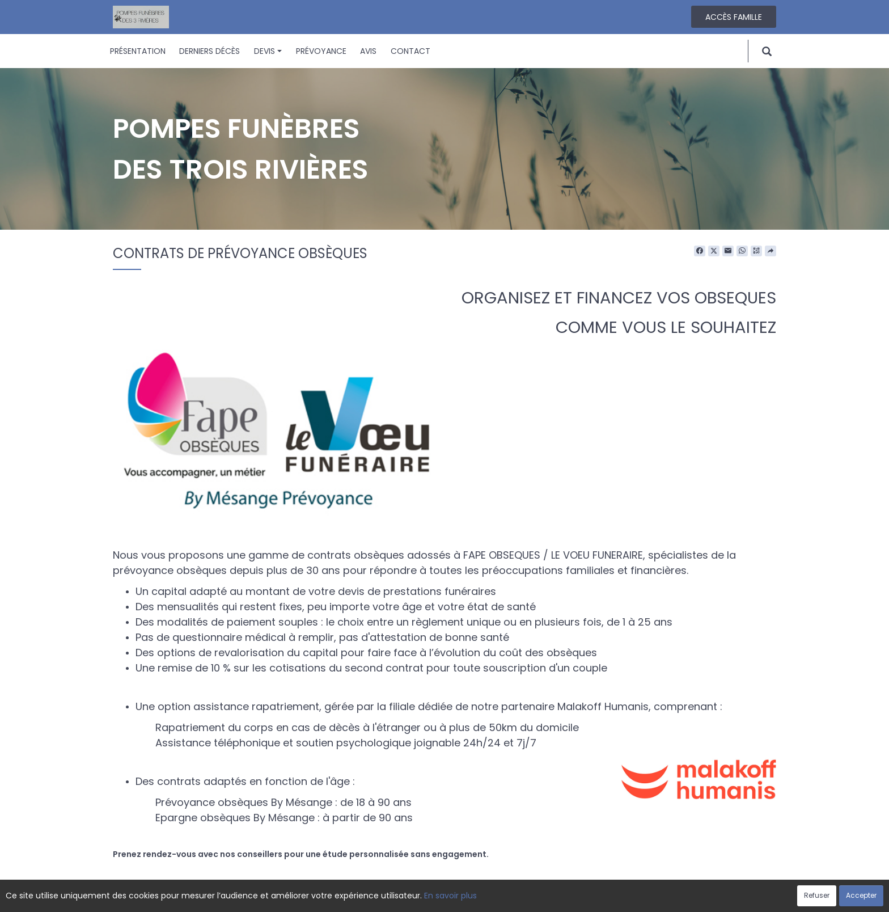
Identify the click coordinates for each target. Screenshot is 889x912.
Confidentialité (441, 897)
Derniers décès (209, 51)
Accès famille (733, 17)
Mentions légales (553, 897)
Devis (268, 51)
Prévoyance (321, 51)
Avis (368, 51)
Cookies (495, 897)
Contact (410, 51)
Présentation (138, 51)
